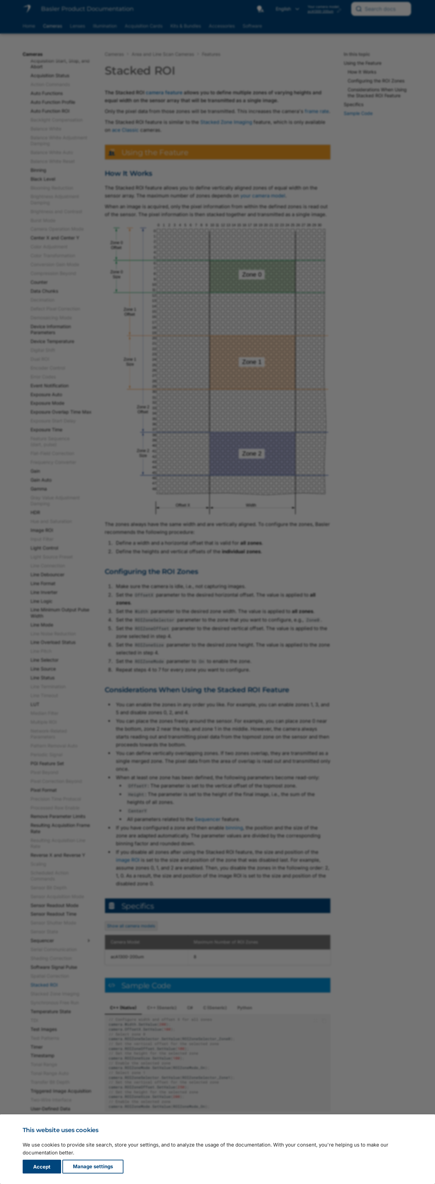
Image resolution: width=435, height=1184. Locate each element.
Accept (42, 1167)
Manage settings (93, 1167)
